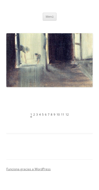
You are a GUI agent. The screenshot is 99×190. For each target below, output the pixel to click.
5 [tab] (43, 114)
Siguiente (89, 116)
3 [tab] (37, 114)
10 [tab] (58, 114)
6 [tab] (45, 114)
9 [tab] (54, 114)
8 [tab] (51, 114)
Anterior (10, 116)
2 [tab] (34, 114)
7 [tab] (48, 114)
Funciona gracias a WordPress (28, 169)
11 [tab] (62, 114)
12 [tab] (67, 114)
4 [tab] (40, 114)
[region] (49, 76)
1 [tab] (31, 114)
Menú (50, 16)
